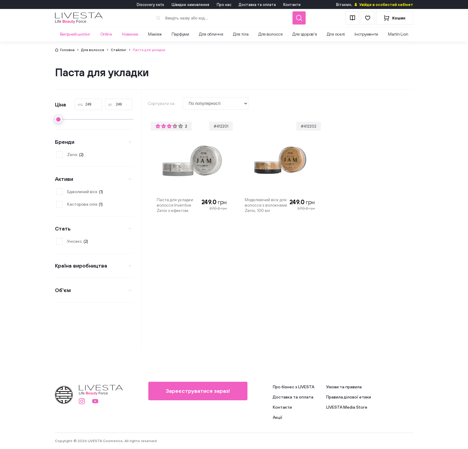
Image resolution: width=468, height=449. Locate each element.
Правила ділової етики (348, 397)
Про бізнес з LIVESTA (293, 386)
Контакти (292, 4)
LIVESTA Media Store (346, 407)
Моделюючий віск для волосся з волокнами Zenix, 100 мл (266, 205)
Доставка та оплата (257, 4)
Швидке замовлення (190, 4)
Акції (277, 417)
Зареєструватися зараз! (198, 391)
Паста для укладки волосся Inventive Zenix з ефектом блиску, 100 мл (175, 205)
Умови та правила (344, 386)
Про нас (224, 4)
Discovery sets (150, 4)
